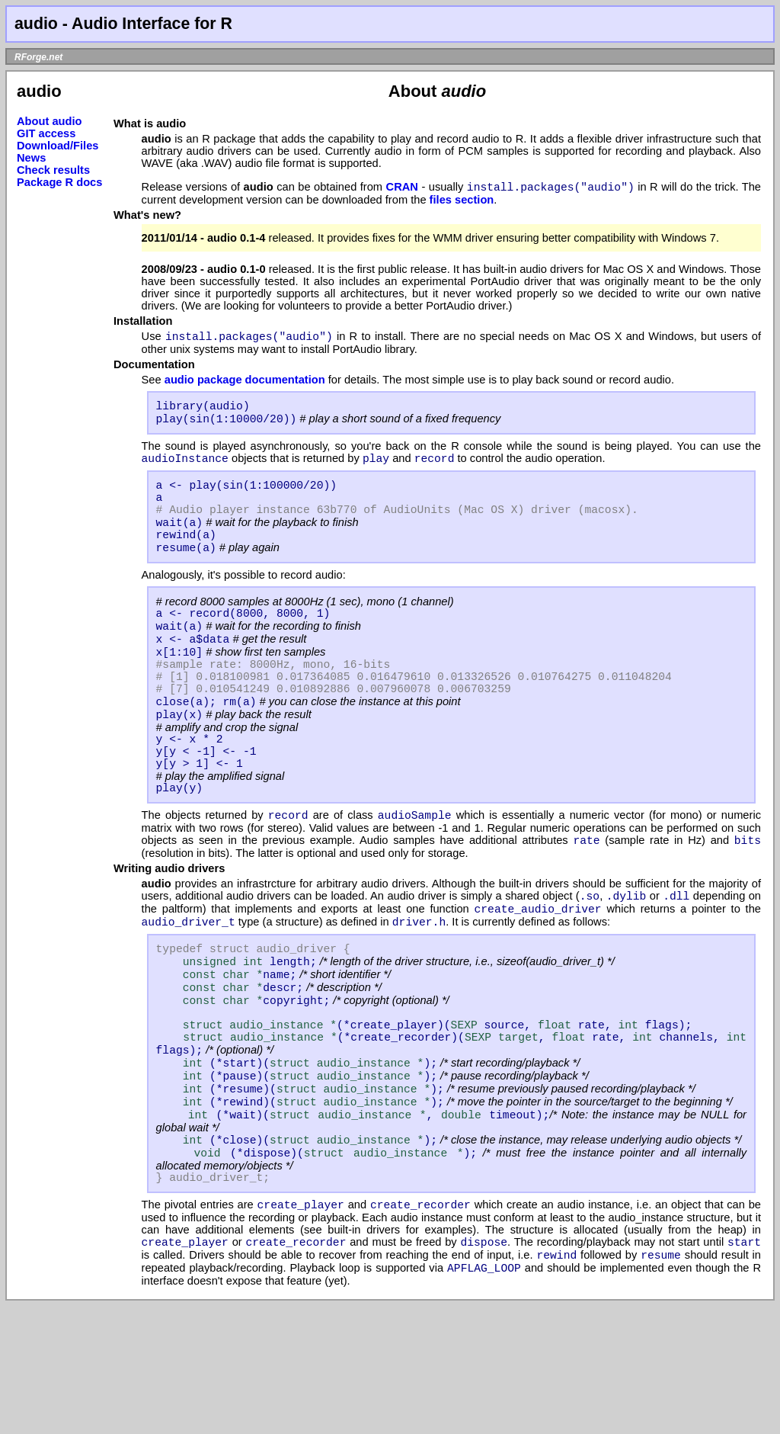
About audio (49, 121)
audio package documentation (245, 384)
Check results (53, 170)
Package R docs (59, 182)
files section (462, 202)
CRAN (402, 189)
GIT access (46, 133)
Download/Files (58, 146)
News (31, 158)
